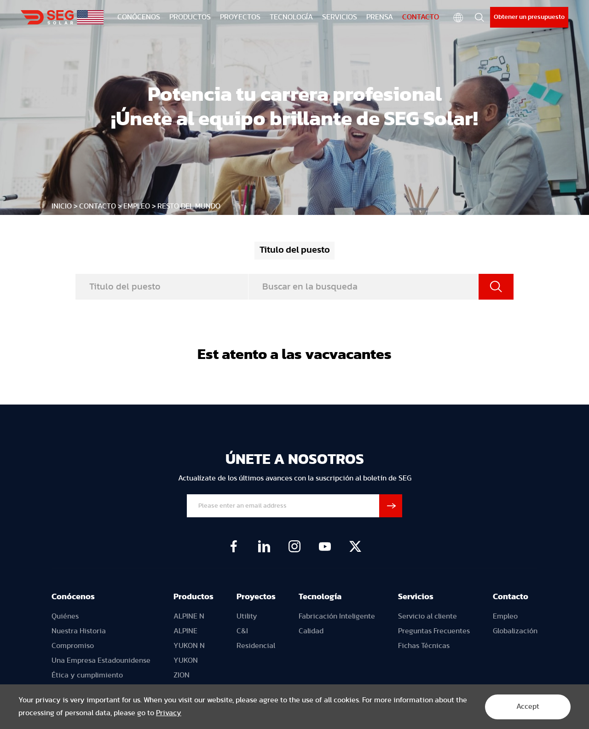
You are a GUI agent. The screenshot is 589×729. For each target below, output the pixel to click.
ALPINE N (188, 616)
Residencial (256, 645)
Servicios (415, 597)
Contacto (510, 597)
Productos (193, 597)
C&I (242, 631)
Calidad (311, 631)
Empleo (136, 206)
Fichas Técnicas (424, 645)
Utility (247, 616)
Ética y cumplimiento (87, 675)
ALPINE (185, 631)
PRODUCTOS (190, 17)
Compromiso (73, 645)
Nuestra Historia (79, 631)
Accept (526, 707)
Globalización (515, 631)
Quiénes (65, 616)
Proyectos (256, 597)
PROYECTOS (240, 17)
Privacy (168, 713)
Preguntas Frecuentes (434, 631)
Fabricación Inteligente (337, 616)
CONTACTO (420, 17)
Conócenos (73, 597)
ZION (181, 675)
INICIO (62, 206)
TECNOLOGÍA (291, 17)
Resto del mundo (188, 206)
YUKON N (189, 645)
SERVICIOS (339, 17)
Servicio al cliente (427, 616)
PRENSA (379, 17)
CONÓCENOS (138, 17)
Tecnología (320, 597)
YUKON (185, 660)
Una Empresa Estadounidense (101, 660)
